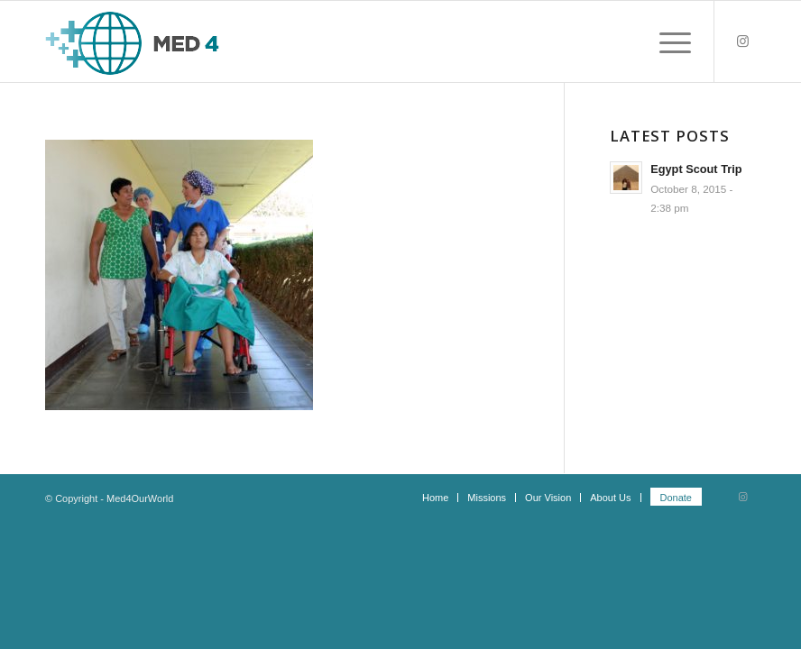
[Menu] (666, 41)
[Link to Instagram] (742, 41)
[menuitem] (435, 497)
